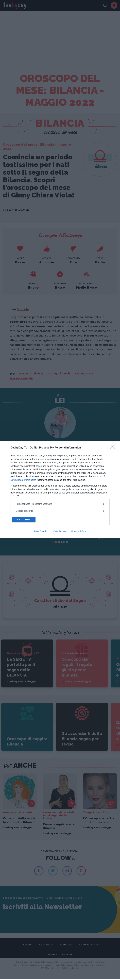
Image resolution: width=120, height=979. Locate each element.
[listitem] (60, 504)
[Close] (113, 448)
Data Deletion (41, 531)
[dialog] (60, 489)
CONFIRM (23, 519)
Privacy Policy (78, 531)
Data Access (59, 531)
